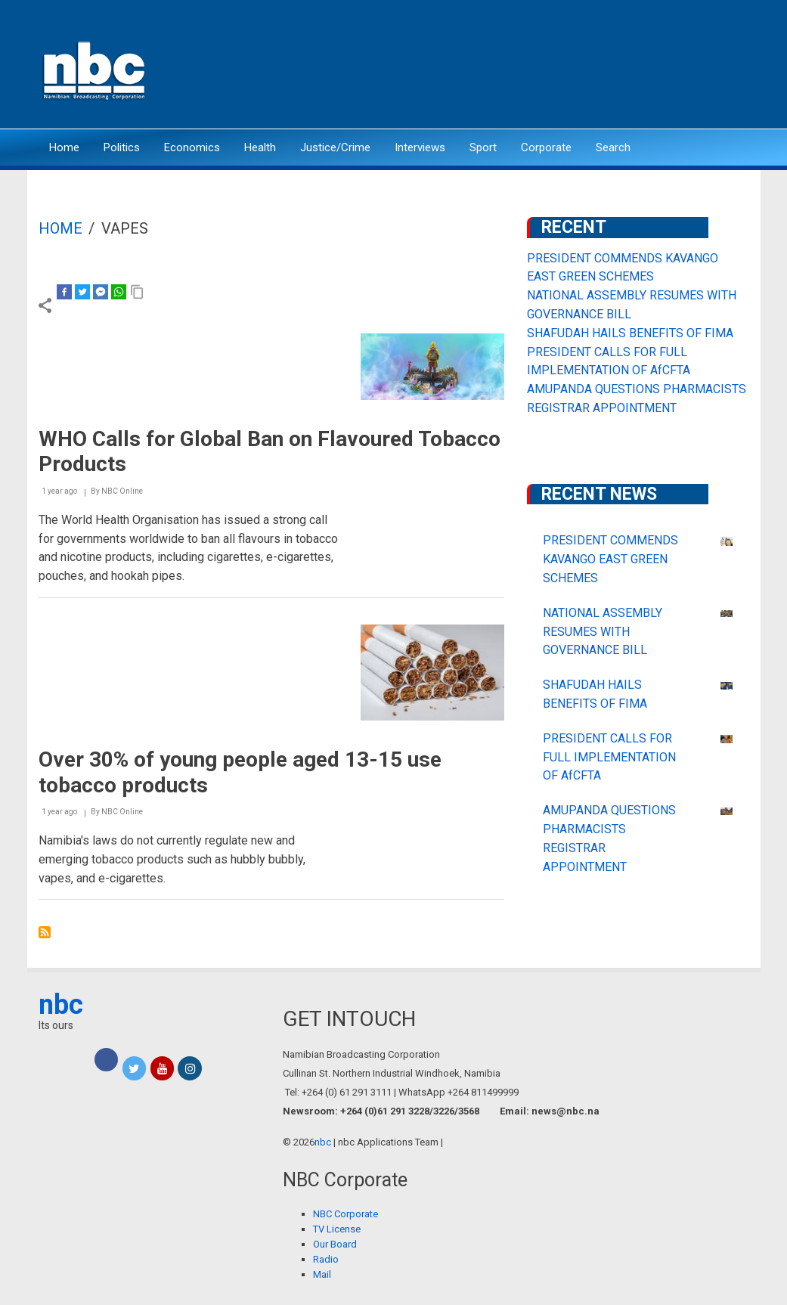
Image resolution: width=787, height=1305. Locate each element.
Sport (483, 147)
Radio (326, 1259)
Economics (192, 147)
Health (260, 147)
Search (613, 147)
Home (64, 147)
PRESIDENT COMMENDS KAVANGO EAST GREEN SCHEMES (610, 559)
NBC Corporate (345, 1214)
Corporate (546, 147)
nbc (61, 1005)
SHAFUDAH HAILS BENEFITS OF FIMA (630, 333)
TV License (337, 1229)
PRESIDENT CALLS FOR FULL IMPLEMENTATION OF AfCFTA (609, 757)
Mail (322, 1274)
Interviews (420, 147)
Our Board (335, 1244)
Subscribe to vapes (45, 932)
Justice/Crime (335, 147)
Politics (122, 147)
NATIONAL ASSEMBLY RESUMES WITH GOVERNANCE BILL (602, 632)
